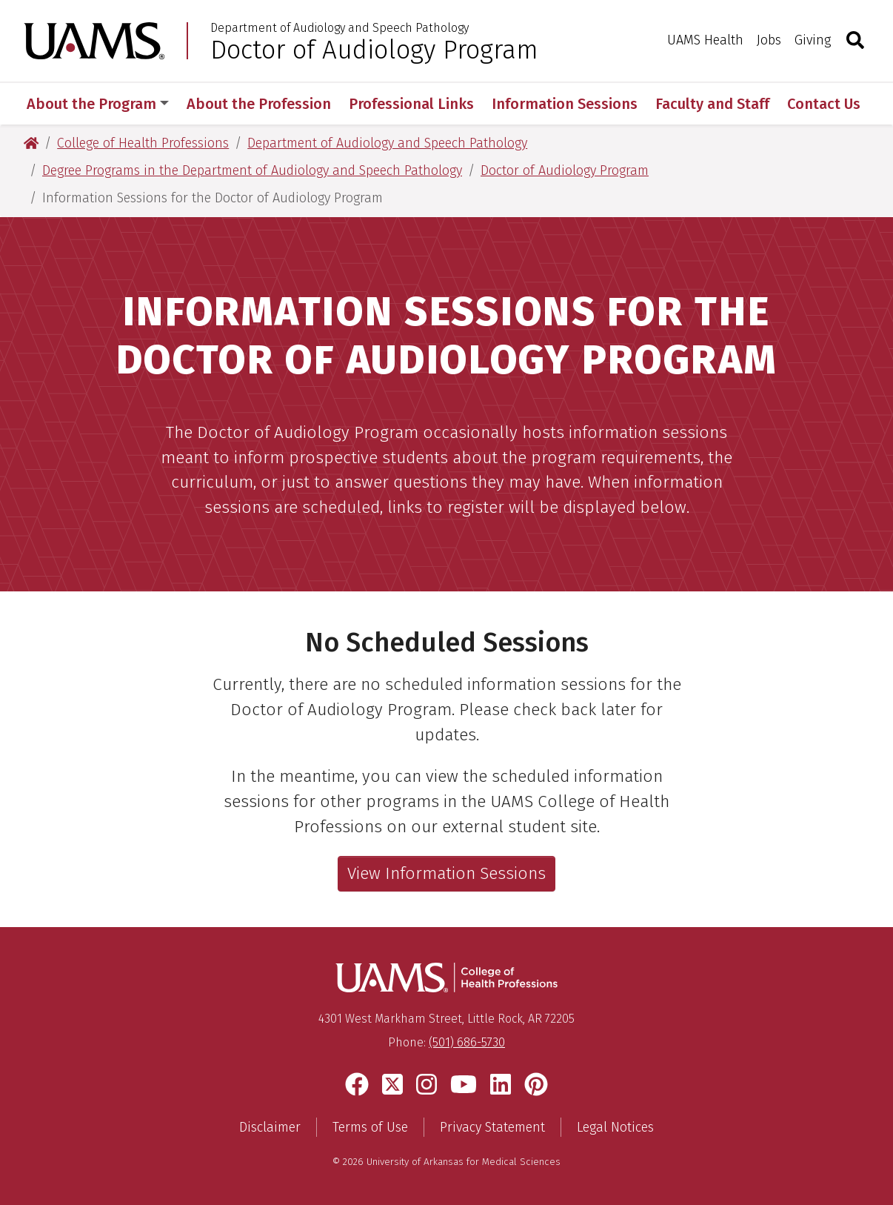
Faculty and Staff (712, 104)
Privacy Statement (492, 1127)
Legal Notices (615, 1127)
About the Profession (259, 104)
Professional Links (411, 104)
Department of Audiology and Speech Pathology (339, 28)
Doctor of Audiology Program (374, 49)
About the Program (98, 104)
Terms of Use (370, 1127)
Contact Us (823, 104)
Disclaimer (270, 1127)
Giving (813, 40)
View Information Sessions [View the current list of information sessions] (446, 873)
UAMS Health (705, 40)
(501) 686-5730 (467, 1042)
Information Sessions (565, 104)
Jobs (769, 40)
